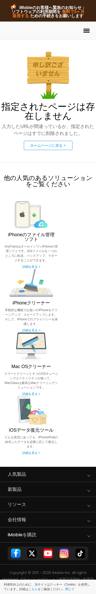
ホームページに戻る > (48, 145)
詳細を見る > (31, 267)
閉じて (69, 589)
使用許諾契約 (69, 579)
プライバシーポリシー (38, 579)
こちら (33, 589)
